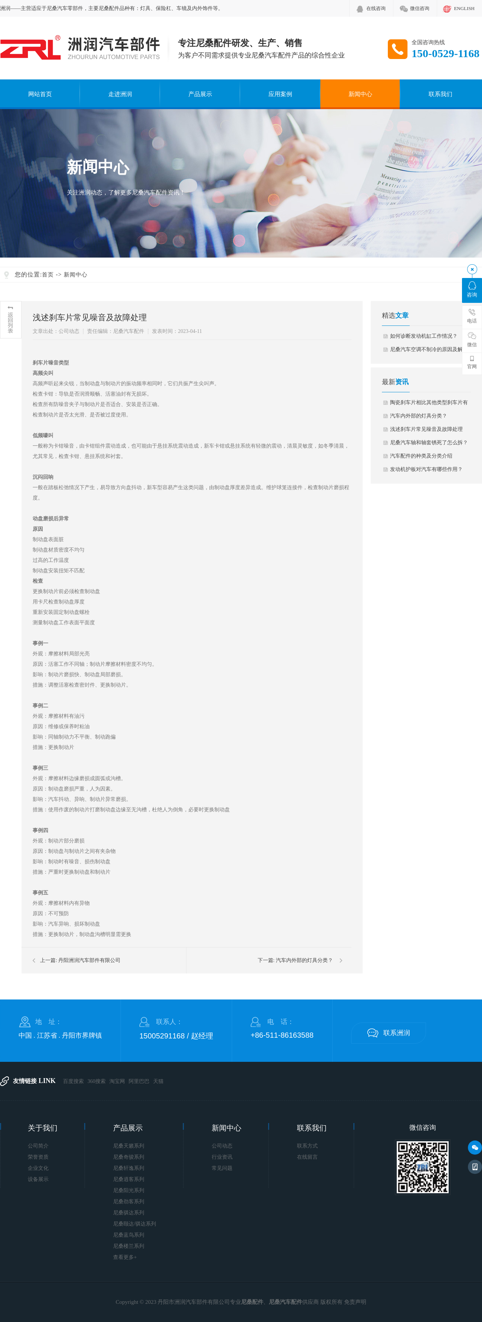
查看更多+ (125, 1257)
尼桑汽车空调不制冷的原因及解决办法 (429, 351)
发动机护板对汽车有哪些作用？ (426, 469)
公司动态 (222, 1146)
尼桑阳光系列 (128, 1190)
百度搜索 (73, 1081)
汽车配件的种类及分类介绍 (421, 456)
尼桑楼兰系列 (128, 1246)
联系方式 (307, 1146)
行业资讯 (222, 1157)
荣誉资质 (38, 1157)
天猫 (158, 1081)
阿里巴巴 (139, 1081)
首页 (48, 275)
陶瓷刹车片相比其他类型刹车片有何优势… (429, 404)
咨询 (472, 289)
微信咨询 (419, 8)
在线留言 (307, 1157)
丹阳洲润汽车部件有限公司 (89, 960)
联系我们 (440, 94)
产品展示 (200, 94)
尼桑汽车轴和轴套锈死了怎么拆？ (429, 442)
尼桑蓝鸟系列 (128, 1235)
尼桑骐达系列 (128, 1212)
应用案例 (280, 94)
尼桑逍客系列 (128, 1179)
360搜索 (97, 1081)
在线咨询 (376, 8)
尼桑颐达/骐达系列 (134, 1224)
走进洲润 (120, 94)
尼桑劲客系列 (128, 1201)
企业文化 (38, 1168)
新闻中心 (360, 94)
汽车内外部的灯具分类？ (304, 960)
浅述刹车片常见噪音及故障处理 (426, 429)
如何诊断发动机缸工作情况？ (424, 336)
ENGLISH (464, 8)
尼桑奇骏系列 (128, 1157)
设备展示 (38, 1179)
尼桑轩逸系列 (128, 1168)
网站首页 (40, 94)
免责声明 (355, 1302)
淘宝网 (117, 1081)
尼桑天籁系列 (128, 1146)
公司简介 (38, 1146)
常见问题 (222, 1168)
